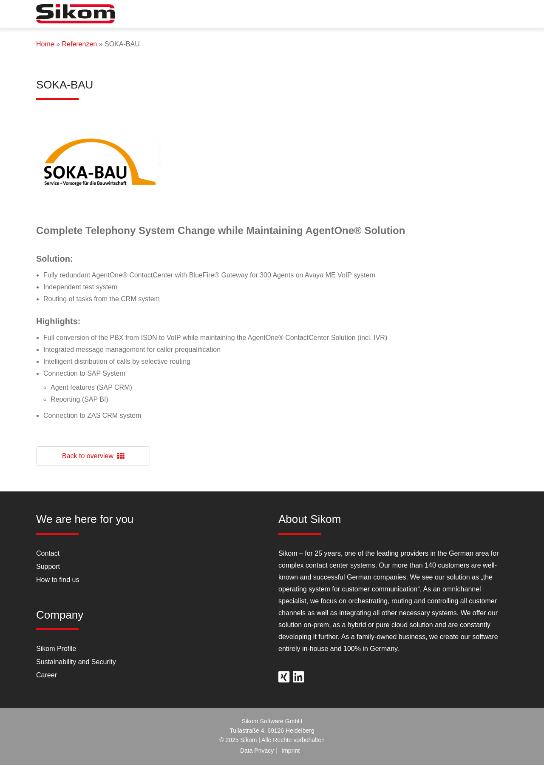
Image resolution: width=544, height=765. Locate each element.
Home (45, 44)
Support (48, 566)
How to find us (57, 579)
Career (46, 675)
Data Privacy (257, 750)
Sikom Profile (56, 648)
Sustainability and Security (76, 661)
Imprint (290, 750)
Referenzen (79, 44)
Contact (48, 553)
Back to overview (93, 456)
